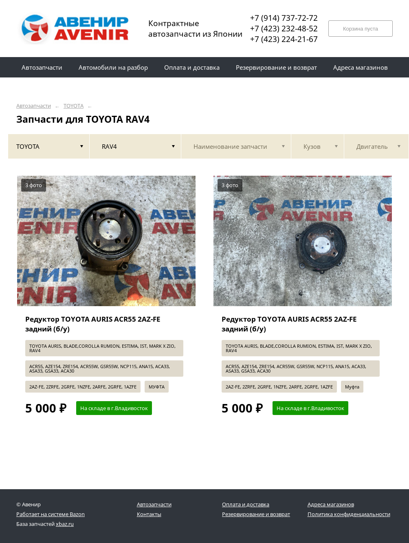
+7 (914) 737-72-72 (284, 18)
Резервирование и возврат (256, 514)
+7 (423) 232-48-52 (284, 28)
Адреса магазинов (331, 504)
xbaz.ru (65, 524)
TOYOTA (74, 105)
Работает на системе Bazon (50, 514)
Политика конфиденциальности (349, 514)
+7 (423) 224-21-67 (284, 39)
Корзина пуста (360, 29)
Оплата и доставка (245, 504)
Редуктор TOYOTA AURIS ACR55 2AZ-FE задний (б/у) (93, 323)
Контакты (149, 514)
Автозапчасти (33, 105)
